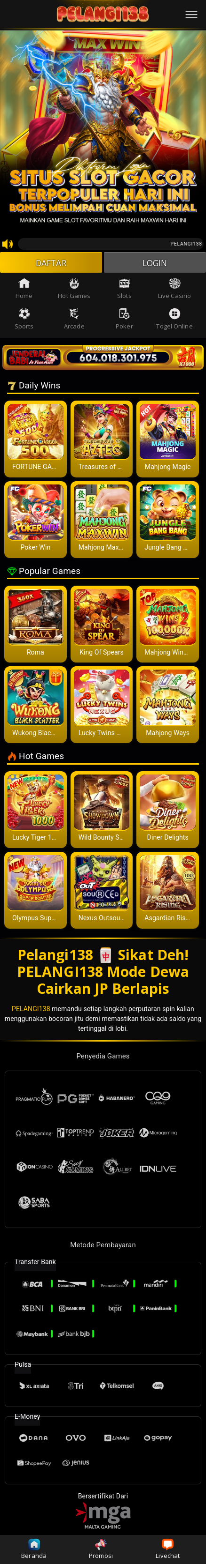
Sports (24, 320)
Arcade (74, 320)
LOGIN (155, 262)
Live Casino (174, 289)
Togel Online (174, 320)
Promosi (101, 1549)
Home (24, 289)
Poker (124, 320)
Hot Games (74, 289)
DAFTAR (51, 262)
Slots (124, 289)
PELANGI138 (31, 1009)
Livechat (168, 1549)
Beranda (34, 1549)
